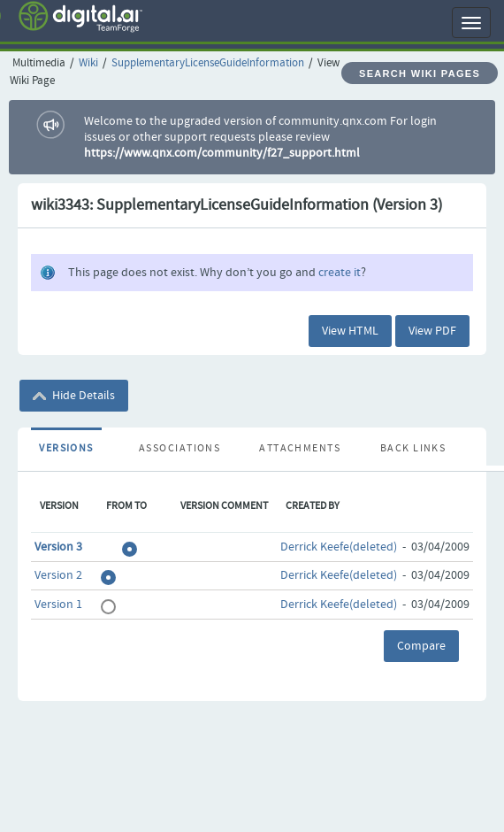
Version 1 (58, 604)
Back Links (413, 449)
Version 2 (58, 575)
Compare (421, 646)
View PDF (432, 331)
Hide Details (74, 396)
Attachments (299, 449)
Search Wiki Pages (419, 73)
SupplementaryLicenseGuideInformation (207, 63)
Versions (66, 449)
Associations (179, 449)
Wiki (88, 63)
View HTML (350, 331)
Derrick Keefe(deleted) (338, 547)
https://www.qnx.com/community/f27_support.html (222, 153)
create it (339, 273)
